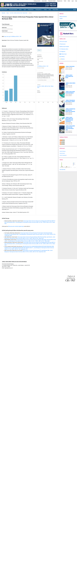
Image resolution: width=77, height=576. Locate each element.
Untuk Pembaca (63, 151)
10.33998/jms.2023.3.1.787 (42, 66)
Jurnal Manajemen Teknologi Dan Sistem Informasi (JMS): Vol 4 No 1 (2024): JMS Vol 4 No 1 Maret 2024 (28, 241)
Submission (62, 44)
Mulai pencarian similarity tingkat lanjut (16, 226)
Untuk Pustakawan (63, 155)
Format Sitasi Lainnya (42, 80)
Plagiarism (62, 51)
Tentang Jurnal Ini (37, 0)
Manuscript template (64, 46)
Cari (74, 9)
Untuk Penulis (62, 153)
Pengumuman (30, 9)
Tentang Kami (38, 9)
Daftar (20, 9)
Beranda (3, 12)
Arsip (50, 9)
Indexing (62, 56)
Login (25, 9)
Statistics (62, 59)
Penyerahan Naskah (13, 9)
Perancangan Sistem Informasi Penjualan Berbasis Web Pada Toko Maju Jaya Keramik (35, 236)
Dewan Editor (55, 9)
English (61, 18)
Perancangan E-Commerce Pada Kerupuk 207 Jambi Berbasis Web (36, 250)
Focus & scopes (63, 41)
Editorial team (63, 54)
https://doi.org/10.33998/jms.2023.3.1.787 (12, 36)
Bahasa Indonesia (63, 16)
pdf (39, 50)
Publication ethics (64, 49)
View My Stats (62, 169)
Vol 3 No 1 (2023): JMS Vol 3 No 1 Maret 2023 (18, 12)
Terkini (45, 9)
